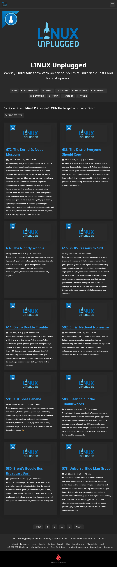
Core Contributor (58, 547)
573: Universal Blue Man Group (86, 468)
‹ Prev (38, 527)
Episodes (24, 544)
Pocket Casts (79, 90)
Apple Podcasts (29, 90)
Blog (68, 544)
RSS (14, 90)
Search (60, 544)
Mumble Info (79, 544)
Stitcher (68, 96)
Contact (51, 544)
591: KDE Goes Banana (23, 399)
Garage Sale (95, 547)
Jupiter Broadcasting (78, 547)
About (15, 544)
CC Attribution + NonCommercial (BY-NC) (86, 538)
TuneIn (82, 96)
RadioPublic (98, 90)
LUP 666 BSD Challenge (17, 547)
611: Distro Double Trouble (27, 327)
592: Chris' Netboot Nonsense (85, 327)
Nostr (102, 544)
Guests (42, 544)
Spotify (53, 96)
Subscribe (108, 547)
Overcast (62, 90)
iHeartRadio (37, 96)
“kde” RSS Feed (13, 115)
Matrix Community (39, 547)
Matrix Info (92, 544)
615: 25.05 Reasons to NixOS (84, 248)
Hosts (33, 544)
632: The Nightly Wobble (25, 248)
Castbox (47, 90)
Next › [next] (79, 527)
